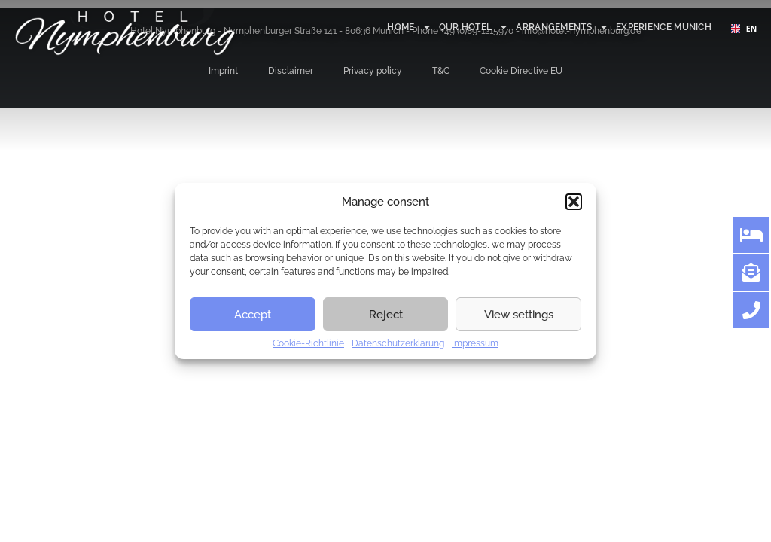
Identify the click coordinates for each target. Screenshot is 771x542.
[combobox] (743, 28)
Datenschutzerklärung (398, 343)
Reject (386, 314)
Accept (252, 314)
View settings (518, 314)
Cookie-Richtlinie (308, 343)
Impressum (475, 343)
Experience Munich (664, 27)
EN (742, 28)
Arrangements (562, 27)
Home (409, 27)
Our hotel (474, 27)
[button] (573, 201)
